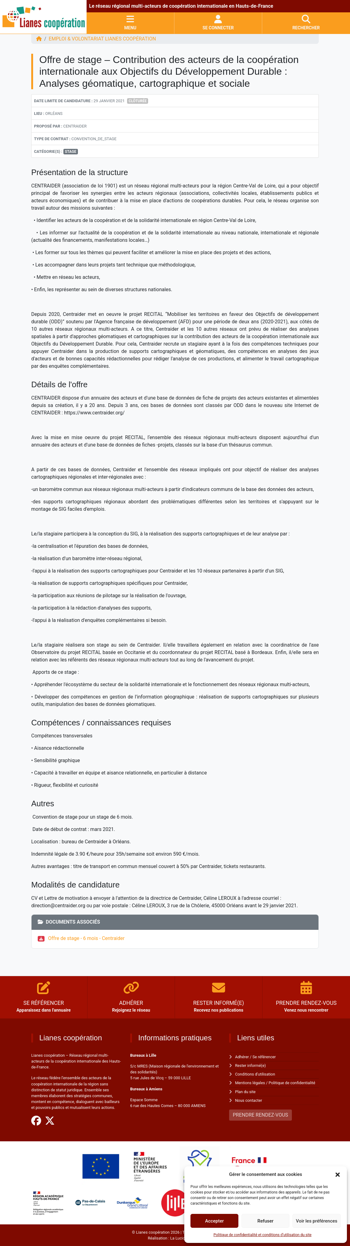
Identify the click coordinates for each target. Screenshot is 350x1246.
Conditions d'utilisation (255, 1074)
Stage (70, 151)
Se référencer (264, 1057)
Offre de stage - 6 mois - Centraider (86, 938)
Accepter (214, 1221)
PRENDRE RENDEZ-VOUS (260, 1115)
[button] (338, 1174)
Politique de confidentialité (292, 1082)
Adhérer (242, 1057)
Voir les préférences (316, 1221)
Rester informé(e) (250, 1065)
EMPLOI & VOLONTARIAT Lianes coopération (102, 39)
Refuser (265, 1221)
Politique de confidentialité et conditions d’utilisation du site (263, 1235)
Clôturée (138, 101)
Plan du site (245, 1091)
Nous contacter (248, 1100)
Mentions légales (250, 1082)
